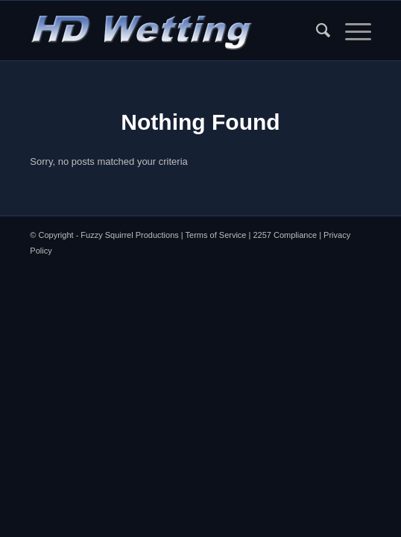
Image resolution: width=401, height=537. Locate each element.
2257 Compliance (285, 234)
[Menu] (350, 30)
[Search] (315, 30)
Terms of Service (216, 234)
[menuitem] (315, 30)
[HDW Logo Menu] (166, 30)
